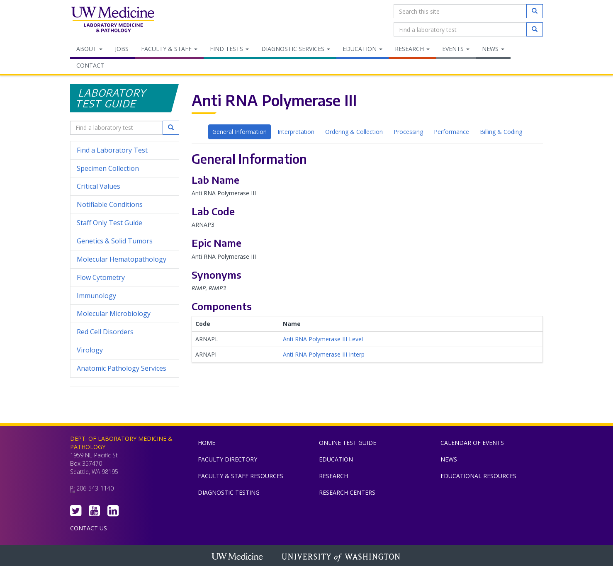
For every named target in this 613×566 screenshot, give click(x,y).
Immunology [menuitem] (96, 295)
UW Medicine (238, 557)
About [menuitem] (89, 49)
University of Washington (342, 557)
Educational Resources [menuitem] (478, 476)
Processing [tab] (408, 132)
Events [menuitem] (455, 49)
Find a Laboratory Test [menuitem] (112, 150)
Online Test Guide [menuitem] (347, 443)
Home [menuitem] (206, 443)
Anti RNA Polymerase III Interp (324, 354)
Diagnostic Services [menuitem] (295, 49)
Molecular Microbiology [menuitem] (114, 313)
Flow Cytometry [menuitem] (101, 277)
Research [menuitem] (412, 49)
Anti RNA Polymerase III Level (323, 339)
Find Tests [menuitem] (229, 49)
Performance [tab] (451, 132)
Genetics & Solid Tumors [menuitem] (115, 240)
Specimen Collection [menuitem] (108, 168)
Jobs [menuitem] (122, 49)
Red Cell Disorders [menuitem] (105, 331)
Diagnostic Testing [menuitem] (229, 492)
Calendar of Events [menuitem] (472, 443)
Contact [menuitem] (90, 65)
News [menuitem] (493, 49)
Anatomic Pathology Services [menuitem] (121, 368)
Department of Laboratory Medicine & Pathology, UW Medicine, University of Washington (112, 20)
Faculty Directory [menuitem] (227, 459)
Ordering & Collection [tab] (354, 132)
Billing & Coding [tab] (501, 132)
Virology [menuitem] (125, 350)
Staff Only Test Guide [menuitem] (125, 223)
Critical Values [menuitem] (98, 186)
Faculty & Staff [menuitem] (169, 49)
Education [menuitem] (362, 49)
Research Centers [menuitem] (347, 492)
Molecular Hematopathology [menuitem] (121, 259)
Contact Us (88, 528)
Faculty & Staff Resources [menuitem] (240, 476)
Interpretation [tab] (295, 132)
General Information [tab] (239, 132)
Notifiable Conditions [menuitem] (125, 204)
